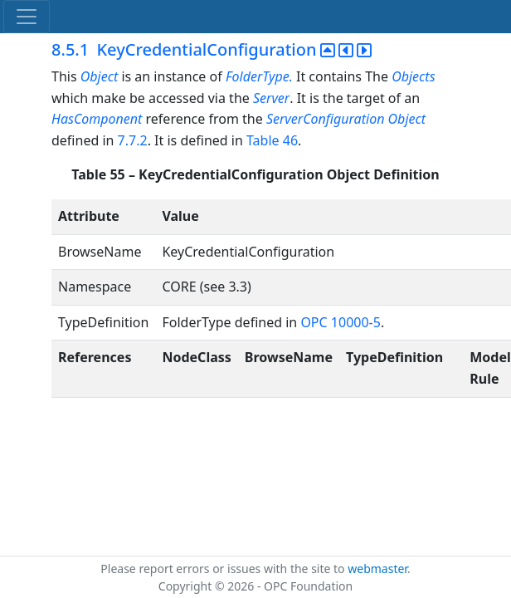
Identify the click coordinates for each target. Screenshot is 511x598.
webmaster (377, 568)
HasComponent (96, 119)
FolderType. (259, 76)
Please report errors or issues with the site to (224, 568)
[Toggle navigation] (26, 16)
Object (99, 76)
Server (271, 98)
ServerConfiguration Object (346, 119)
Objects (413, 76)
